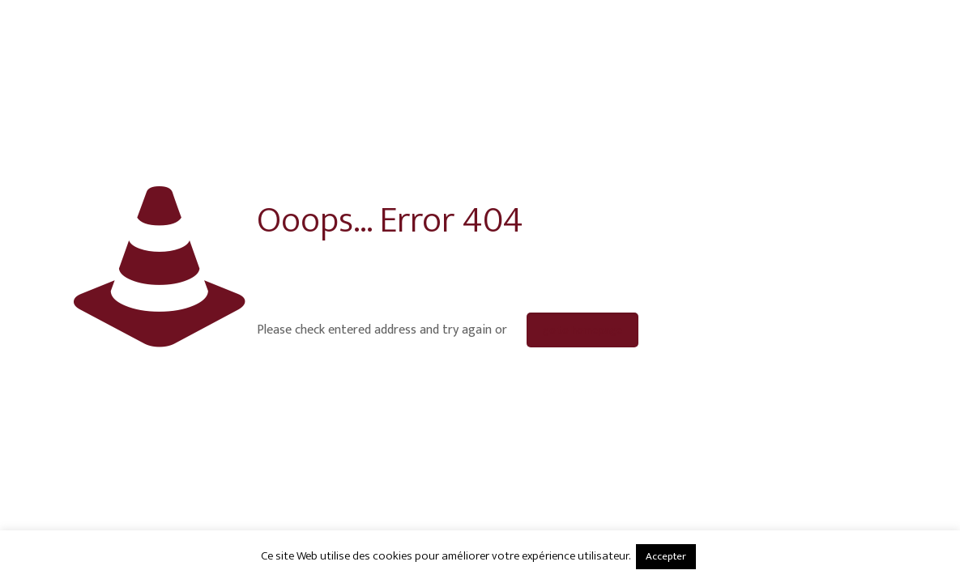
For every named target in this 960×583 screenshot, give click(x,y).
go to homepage (582, 330)
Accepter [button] (666, 556)
